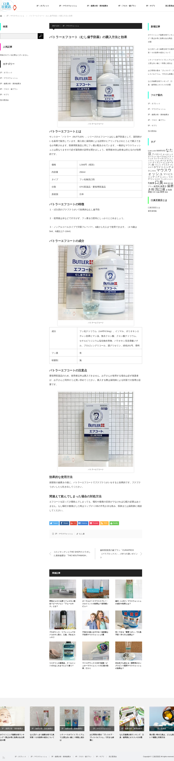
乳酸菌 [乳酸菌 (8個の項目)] (151, 183)
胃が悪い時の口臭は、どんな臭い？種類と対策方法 (161, 736)
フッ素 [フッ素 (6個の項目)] (151, 165)
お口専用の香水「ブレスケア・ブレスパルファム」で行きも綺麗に (102, 737)
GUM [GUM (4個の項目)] (150, 151)
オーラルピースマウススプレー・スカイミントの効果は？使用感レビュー (95, 603)
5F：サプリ (150, 6)
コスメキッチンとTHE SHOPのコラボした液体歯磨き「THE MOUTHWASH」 (72, 554)
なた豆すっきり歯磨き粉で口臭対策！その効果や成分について (42, 736)
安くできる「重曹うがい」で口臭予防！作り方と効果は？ (128, 633)
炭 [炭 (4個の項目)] (166, 190)
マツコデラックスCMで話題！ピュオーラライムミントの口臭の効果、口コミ (95, 665)
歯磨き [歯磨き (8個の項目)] (163, 186)
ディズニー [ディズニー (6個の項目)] (157, 162)
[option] (15, 724)
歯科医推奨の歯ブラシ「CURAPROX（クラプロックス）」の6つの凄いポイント (119, 554)
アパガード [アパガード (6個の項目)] (157, 154)
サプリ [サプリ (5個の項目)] (167, 158)
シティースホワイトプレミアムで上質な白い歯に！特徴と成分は (72, 737)
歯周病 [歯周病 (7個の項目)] (157, 186)
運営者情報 (152, 211)
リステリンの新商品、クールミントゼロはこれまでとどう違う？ (62, 664)
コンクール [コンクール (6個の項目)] (159, 158)
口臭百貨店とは (154, 208)
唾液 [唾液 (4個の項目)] (165, 183)
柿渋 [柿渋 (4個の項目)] (169, 183)
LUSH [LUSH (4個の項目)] (154, 151)
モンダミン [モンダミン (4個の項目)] (164, 177)
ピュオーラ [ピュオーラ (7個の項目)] (168, 162)
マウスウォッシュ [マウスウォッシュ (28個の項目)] (160, 172)
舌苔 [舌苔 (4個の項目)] (154, 192)
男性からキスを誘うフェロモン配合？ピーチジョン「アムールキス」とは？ (62, 603)
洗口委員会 (169, 6)
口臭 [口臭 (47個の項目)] (159, 182)
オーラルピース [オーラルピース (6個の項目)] (164, 156)
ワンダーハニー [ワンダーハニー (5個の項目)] (167, 179)
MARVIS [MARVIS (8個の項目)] (161, 150)
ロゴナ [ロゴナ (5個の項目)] (157, 179)
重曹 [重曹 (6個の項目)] (162, 192)
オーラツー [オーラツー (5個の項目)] (152, 157)
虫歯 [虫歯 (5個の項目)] (158, 192)
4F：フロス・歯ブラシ (127, 6)
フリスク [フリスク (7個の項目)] (165, 165)
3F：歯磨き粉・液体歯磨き (97, 6)
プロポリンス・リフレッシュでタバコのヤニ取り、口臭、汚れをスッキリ (62, 634)
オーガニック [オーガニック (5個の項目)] (168, 154)
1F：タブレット (43, 6)
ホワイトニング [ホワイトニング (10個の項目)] (162, 167)
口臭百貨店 (156, 756)
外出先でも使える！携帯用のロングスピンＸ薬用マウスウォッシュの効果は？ (128, 665)
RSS (3, 757)
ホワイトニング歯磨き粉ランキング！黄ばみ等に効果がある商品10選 (161, 38)
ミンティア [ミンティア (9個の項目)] (154, 176)
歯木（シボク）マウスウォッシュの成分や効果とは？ (128, 602)
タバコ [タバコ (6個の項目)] (163, 160)
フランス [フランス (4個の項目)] (157, 165)
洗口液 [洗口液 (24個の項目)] (160, 189)
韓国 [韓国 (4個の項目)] (166, 192)
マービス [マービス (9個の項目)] (168, 174)
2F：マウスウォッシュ (68, 6)
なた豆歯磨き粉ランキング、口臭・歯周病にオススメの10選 (131, 736)
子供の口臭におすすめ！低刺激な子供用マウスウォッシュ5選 (95, 633)
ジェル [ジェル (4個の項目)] (157, 160)
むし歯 (82, 534)
